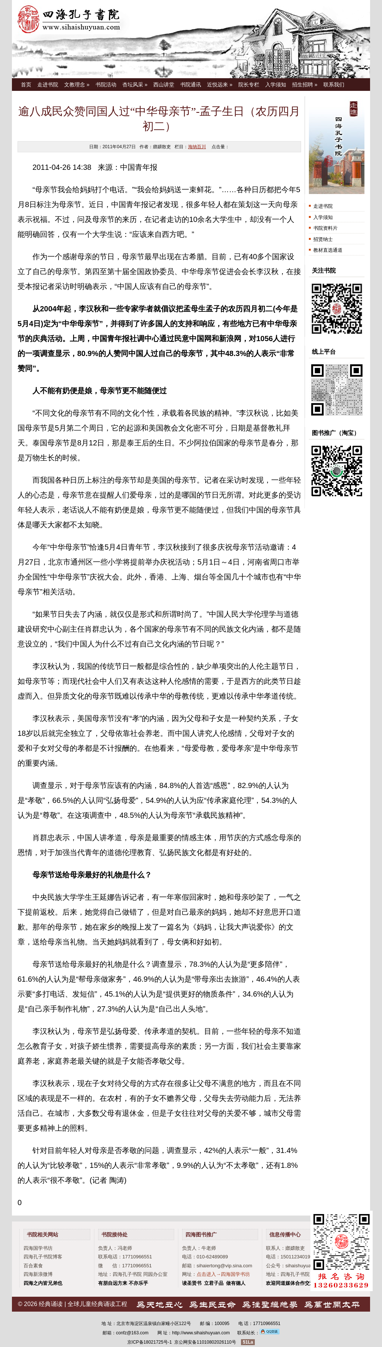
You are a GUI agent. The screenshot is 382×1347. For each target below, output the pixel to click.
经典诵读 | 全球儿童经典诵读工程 (83, 1304)
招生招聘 (304, 85)
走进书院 (47, 85)
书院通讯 (190, 85)
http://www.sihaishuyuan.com (201, 1332)
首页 (26, 85)
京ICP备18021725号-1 (149, 1342)
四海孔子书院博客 (43, 1256)
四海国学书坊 (38, 1248)
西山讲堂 (163, 85)
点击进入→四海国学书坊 (223, 1274)
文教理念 (77, 85)
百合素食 (33, 1265)
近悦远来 (219, 85)
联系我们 (333, 85)
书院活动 (106, 85)
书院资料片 (325, 228)
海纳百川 (197, 146)
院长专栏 (248, 85)
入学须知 (275, 85)
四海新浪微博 (38, 1274)
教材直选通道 (327, 250)
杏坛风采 (135, 85)
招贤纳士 (323, 239)
